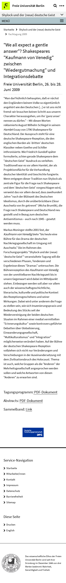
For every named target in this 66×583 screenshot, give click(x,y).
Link (29, 409)
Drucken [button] (10, 524)
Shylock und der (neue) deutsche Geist (39, 29)
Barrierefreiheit (14, 496)
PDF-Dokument (45, 392)
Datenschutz (13, 491)
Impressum (12, 485)
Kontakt (10, 479)
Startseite (9, 29)
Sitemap (10, 502)
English (10, 530)
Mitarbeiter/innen (15, 473)
